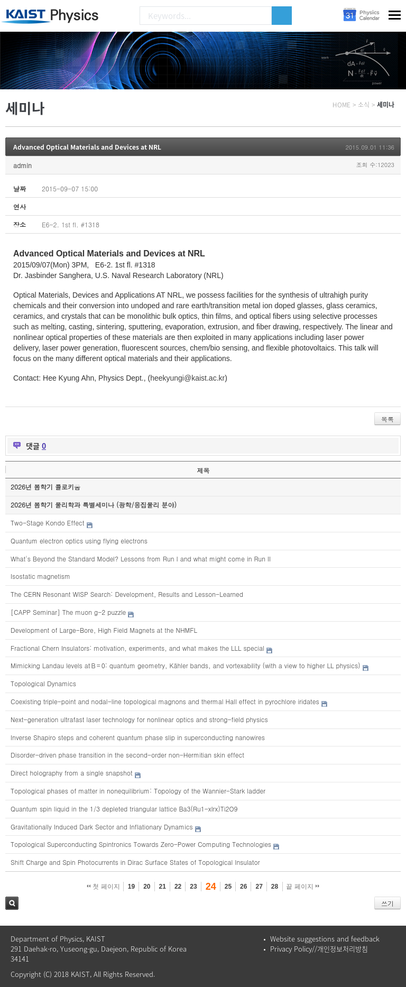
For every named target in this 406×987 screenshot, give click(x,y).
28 (274, 886)
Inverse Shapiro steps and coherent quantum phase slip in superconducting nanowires (138, 737)
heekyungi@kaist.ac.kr (187, 378)
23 (193, 886)
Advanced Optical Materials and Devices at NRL (87, 147)
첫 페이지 (103, 886)
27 (258, 886)
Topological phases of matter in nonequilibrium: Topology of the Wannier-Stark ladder (138, 790)
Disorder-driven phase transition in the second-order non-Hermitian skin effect (127, 754)
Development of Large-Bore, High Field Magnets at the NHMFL (104, 629)
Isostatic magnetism (40, 575)
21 (162, 886)
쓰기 (387, 903)
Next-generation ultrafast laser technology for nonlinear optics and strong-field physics (139, 719)
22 (177, 886)
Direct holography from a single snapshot (72, 772)
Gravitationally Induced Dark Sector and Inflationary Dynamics (102, 826)
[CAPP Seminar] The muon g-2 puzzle (68, 611)
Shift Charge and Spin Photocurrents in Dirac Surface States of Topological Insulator (135, 861)
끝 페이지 (302, 886)
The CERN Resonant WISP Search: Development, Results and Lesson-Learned (127, 593)
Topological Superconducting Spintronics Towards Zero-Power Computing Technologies (141, 844)
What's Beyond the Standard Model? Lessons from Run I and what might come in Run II (141, 558)
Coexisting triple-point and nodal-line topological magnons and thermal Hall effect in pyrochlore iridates (165, 701)
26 (243, 886)
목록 (387, 418)
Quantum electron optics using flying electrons (79, 540)
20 (146, 886)
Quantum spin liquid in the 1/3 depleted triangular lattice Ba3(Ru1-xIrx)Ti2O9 (124, 808)
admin (22, 165)
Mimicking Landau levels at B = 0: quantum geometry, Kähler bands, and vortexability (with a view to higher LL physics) (186, 665)
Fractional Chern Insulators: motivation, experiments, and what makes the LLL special (137, 647)
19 (131, 886)
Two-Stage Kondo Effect (48, 522)
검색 (12, 903)
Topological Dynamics (43, 683)
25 (228, 886)
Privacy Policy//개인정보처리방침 (319, 949)
